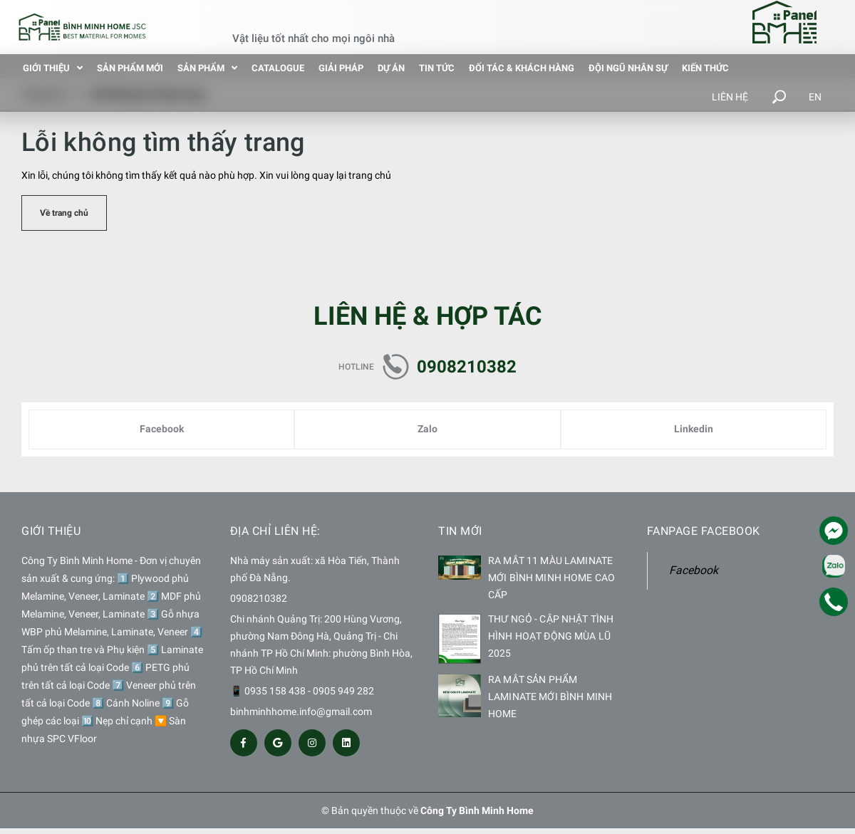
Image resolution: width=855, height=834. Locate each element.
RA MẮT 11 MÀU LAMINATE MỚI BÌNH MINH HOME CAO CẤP (551, 577)
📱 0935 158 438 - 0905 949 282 (302, 691)
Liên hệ (730, 97)
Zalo (427, 428)
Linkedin (693, 428)
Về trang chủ (64, 213)
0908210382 (467, 367)
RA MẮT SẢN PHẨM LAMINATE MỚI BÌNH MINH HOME (550, 696)
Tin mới (460, 531)
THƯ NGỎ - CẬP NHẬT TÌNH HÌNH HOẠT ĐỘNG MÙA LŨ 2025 (550, 636)
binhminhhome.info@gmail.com (301, 711)
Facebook (162, 428)
